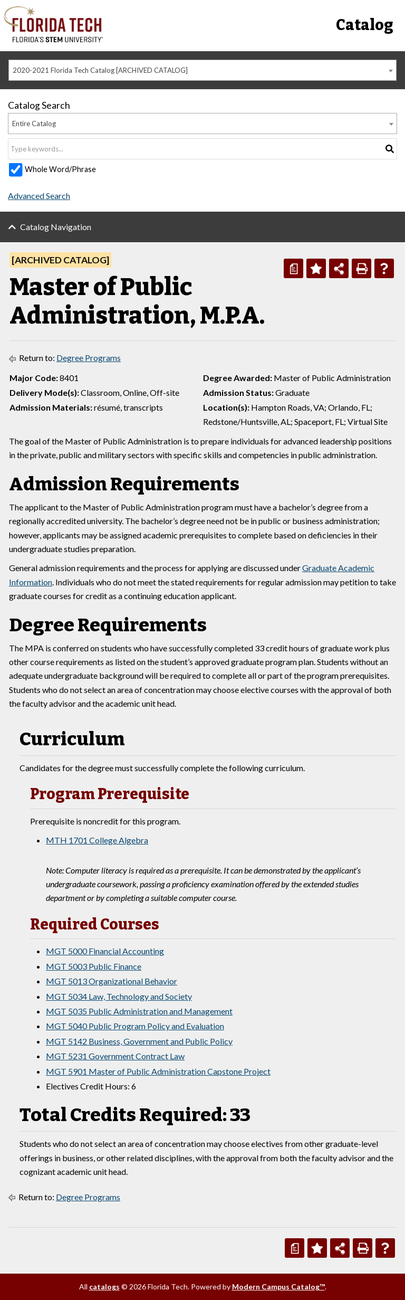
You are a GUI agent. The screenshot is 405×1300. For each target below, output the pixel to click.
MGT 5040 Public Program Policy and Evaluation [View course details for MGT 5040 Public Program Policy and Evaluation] (135, 1026)
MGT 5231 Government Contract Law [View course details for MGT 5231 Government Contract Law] (115, 1056)
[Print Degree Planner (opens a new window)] (293, 268)
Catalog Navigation (55, 227)
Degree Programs (88, 358)
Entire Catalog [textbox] (34, 123)
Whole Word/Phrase (60, 169)
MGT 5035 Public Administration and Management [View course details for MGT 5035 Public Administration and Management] (139, 1011)
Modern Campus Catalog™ (278, 1286)
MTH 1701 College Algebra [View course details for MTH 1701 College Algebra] (97, 840)
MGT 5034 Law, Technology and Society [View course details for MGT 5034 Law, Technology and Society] (119, 996)
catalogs (104, 1286)
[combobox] (202, 70)
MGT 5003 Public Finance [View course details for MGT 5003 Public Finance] (93, 966)
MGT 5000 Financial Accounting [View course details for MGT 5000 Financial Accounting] (105, 951)
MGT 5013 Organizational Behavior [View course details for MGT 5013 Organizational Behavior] (111, 981)
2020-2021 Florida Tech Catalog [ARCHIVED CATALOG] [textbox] (100, 70)
